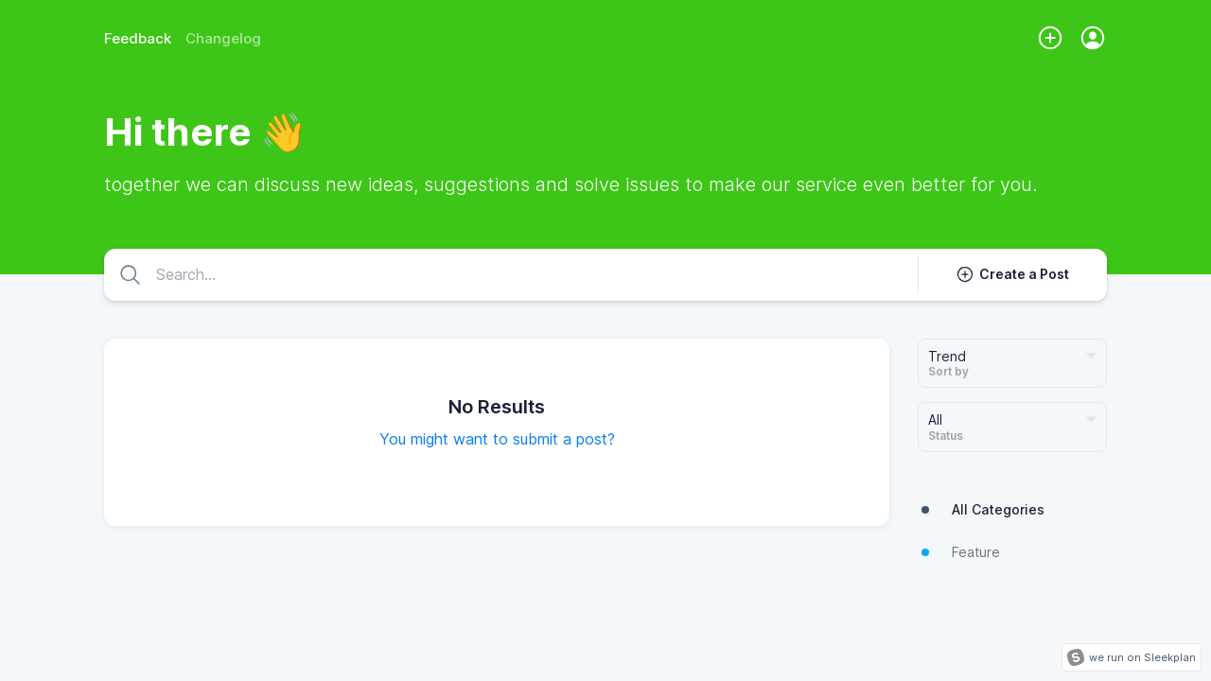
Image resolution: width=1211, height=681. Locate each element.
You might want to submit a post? (497, 438)
